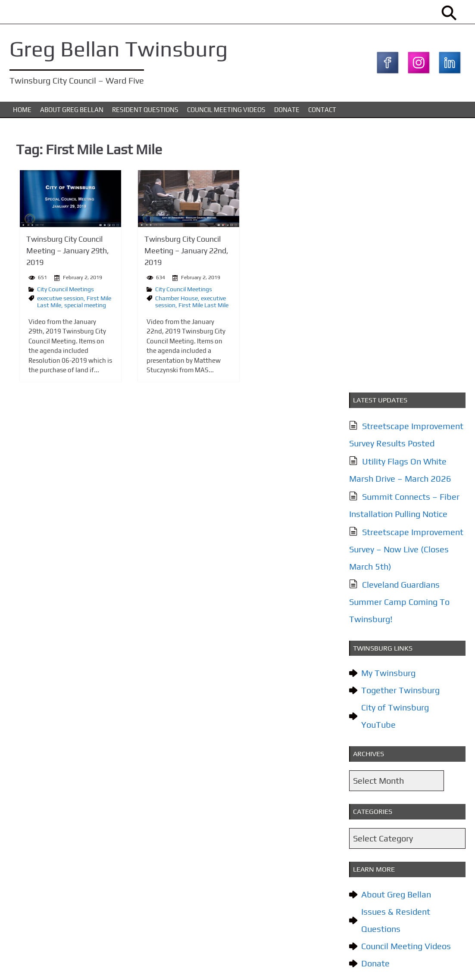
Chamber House (162, 299)
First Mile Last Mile (190, 306)
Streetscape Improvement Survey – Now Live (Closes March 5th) (406, 287)
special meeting (79, 306)
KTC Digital (449, 956)
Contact (322, 111)
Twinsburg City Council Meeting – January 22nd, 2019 (173, 252)
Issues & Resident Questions (395, 658)
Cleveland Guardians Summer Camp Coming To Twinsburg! (399, 340)
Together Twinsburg (400, 428)
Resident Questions (145, 111)
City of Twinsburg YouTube (394, 454)
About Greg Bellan (71, 111)
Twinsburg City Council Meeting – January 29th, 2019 (61, 252)
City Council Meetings (59, 290)
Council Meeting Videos (226, 111)
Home (22, 111)
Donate (287, 111)
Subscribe (383, 865)
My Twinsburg (388, 411)
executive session (54, 299)
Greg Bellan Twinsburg (120, 48)
